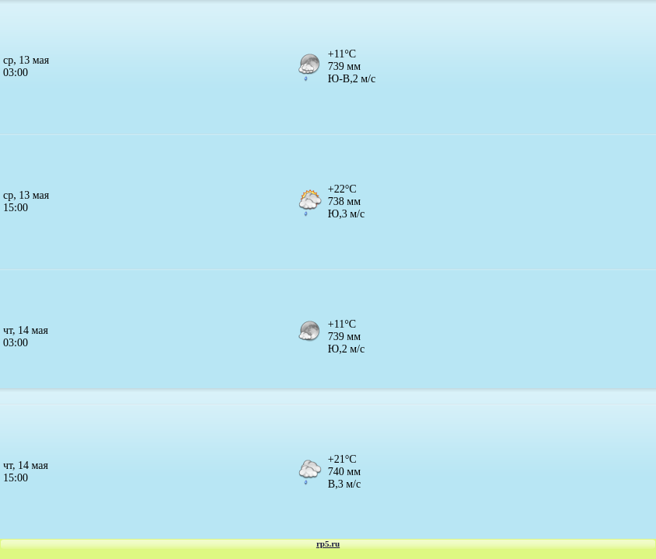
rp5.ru (328, 543)
